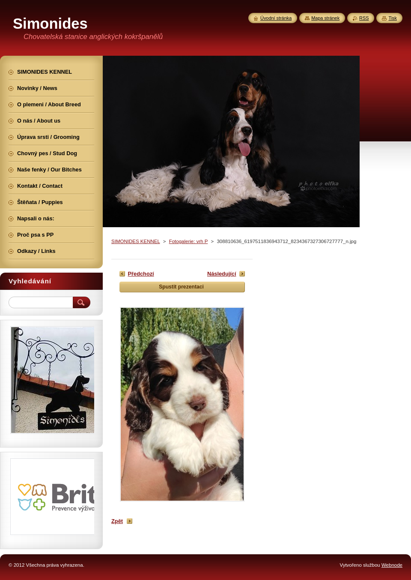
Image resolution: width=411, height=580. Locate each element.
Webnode (391, 565)
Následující (221, 273)
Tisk (392, 18)
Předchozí (141, 273)
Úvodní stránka (276, 18)
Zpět (117, 521)
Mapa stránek (325, 18)
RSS (364, 18)
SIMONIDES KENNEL (135, 241)
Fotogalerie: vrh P (188, 241)
